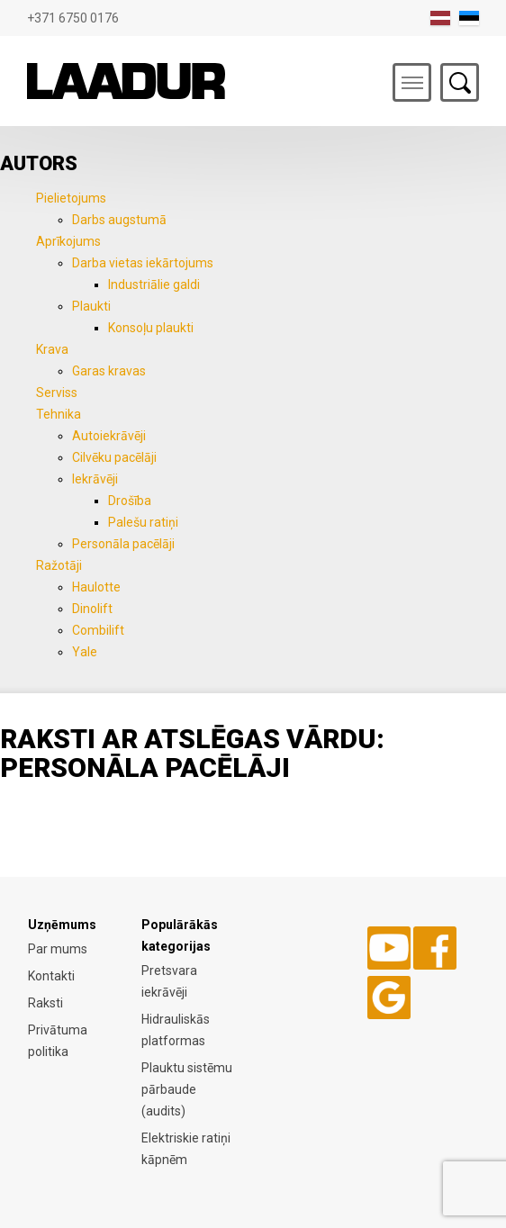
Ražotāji (59, 565)
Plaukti (91, 306)
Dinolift (92, 608)
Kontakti (51, 976)
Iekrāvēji (95, 479)
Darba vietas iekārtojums (142, 263)
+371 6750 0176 (73, 18)
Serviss (56, 392)
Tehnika (58, 414)
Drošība (129, 500)
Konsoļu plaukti (151, 328)
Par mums (57, 949)
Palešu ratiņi (143, 522)
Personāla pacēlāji (123, 544)
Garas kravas (109, 371)
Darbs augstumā (119, 219)
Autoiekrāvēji (109, 436)
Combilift (98, 630)
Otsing (459, 82)
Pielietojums (71, 198)
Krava (52, 349)
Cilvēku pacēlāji (114, 457)
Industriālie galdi (154, 284)
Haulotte (96, 587)
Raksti (45, 1003)
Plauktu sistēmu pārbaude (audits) (186, 1089)
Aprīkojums (68, 241)
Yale (84, 652)
